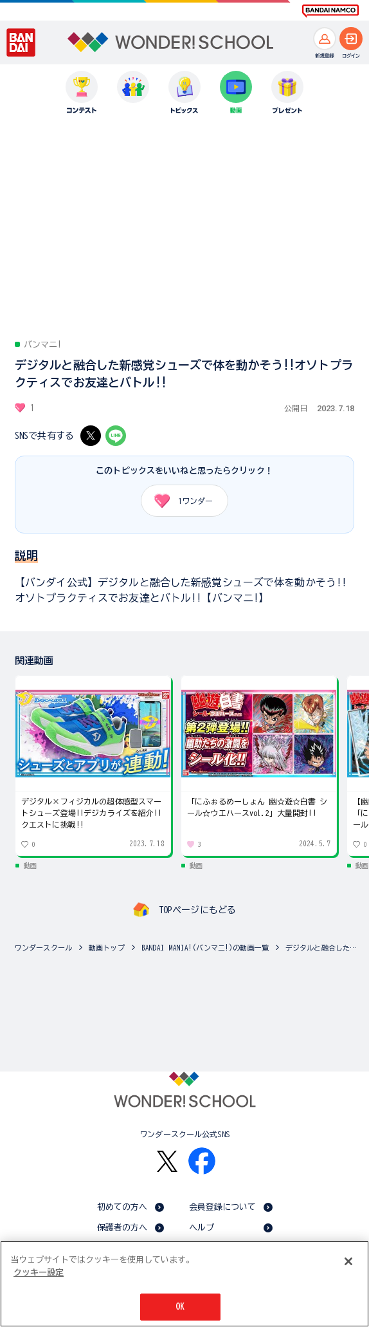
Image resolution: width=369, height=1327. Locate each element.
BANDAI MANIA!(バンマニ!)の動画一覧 (205, 947)
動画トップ (107, 947)
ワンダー (179, 500)
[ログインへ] (351, 38)
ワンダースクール (43, 947)
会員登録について (222, 1207)
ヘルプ (201, 1227)
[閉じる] (348, 1261)
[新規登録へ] (324, 38)
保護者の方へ (122, 1227)
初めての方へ (122, 1207)
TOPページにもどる (197, 909)
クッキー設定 (39, 1272)
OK (180, 1307)
